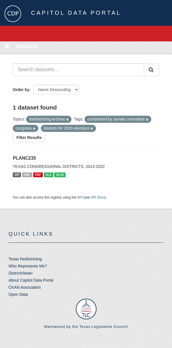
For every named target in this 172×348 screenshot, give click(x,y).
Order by (21, 89)
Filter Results (29, 137)
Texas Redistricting (25, 259)
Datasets (26, 46)
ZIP (16, 174)
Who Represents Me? (28, 266)
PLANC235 (24, 158)
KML (27, 174)
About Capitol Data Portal (31, 280)
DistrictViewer (21, 273)
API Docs (98, 197)
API (79, 197)
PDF (38, 174)
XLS (48, 174)
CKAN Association (25, 287)
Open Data (18, 294)
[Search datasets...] (78, 69)
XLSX (60, 174)
